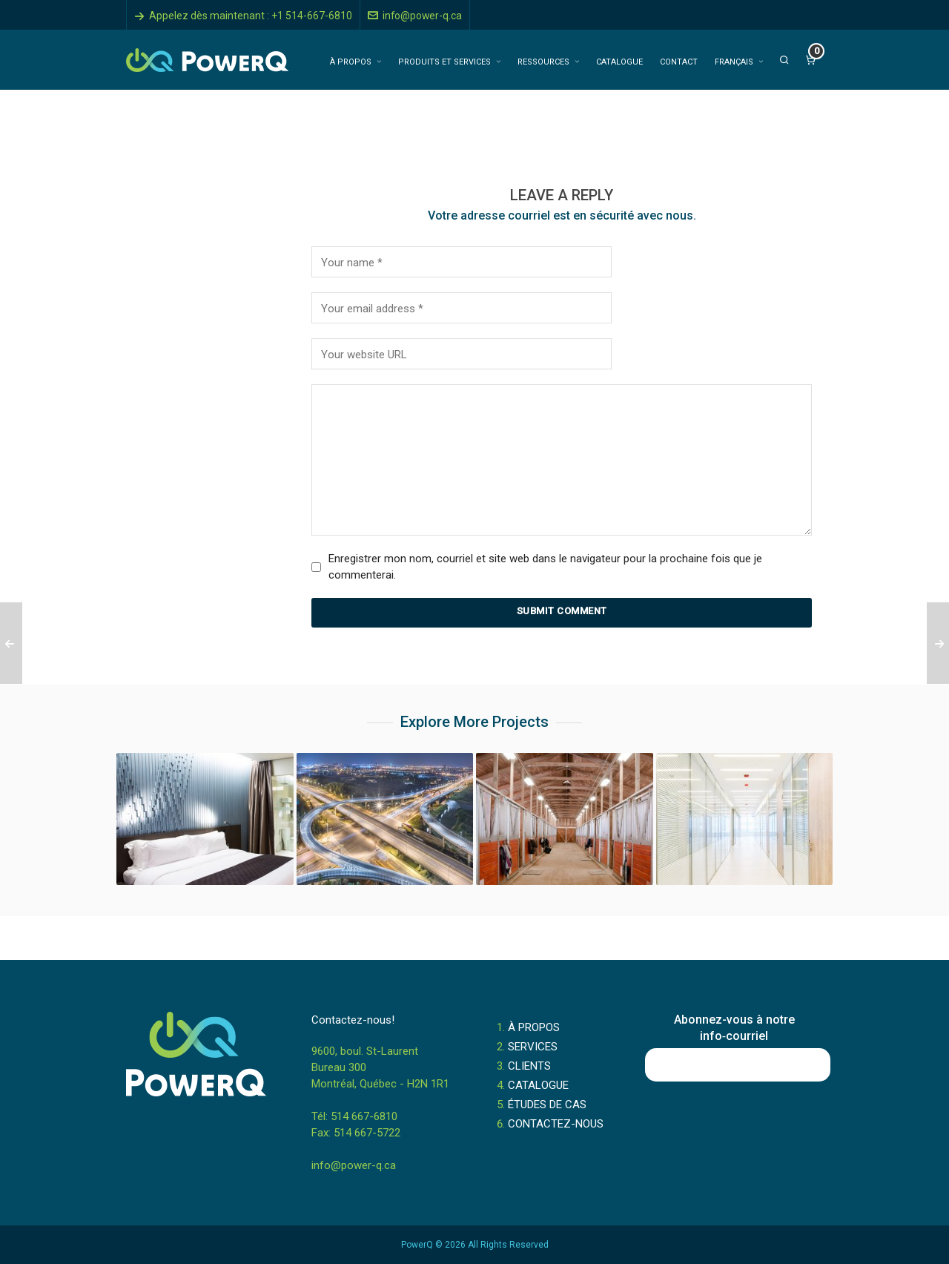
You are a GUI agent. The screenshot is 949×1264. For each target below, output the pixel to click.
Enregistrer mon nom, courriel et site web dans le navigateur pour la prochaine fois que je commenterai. (545, 567)
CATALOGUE (538, 1085)
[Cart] (810, 60)
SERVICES (533, 1046)
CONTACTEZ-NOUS (556, 1123)
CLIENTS (529, 1066)
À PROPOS (534, 1027)
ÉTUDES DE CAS (547, 1104)
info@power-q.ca (415, 16)
